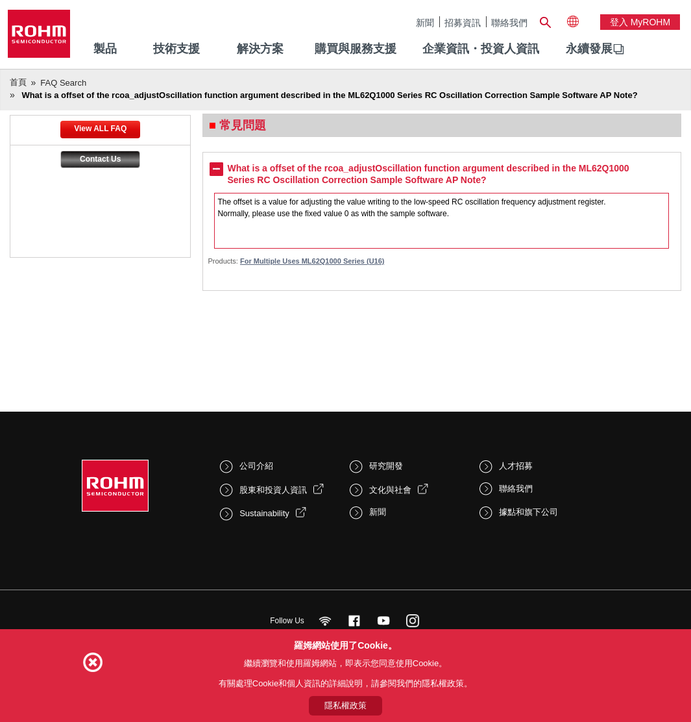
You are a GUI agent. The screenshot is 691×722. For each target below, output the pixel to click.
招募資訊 (462, 22)
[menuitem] (589, 49)
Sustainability (264, 513)
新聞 (425, 22)
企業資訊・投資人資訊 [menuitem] (480, 48)
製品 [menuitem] (105, 48)
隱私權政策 (345, 705)
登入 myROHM (640, 22)
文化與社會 (390, 490)
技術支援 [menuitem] (176, 48)
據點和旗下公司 (528, 512)
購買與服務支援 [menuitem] (355, 48)
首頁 (18, 82)
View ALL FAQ (100, 128)
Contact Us (100, 159)
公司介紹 (256, 466)
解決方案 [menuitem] (260, 48)
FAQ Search (63, 83)
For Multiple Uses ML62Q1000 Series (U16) (312, 261)
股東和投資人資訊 (273, 490)
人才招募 (516, 466)
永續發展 (589, 48)
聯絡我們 (509, 22)
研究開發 (386, 466)
